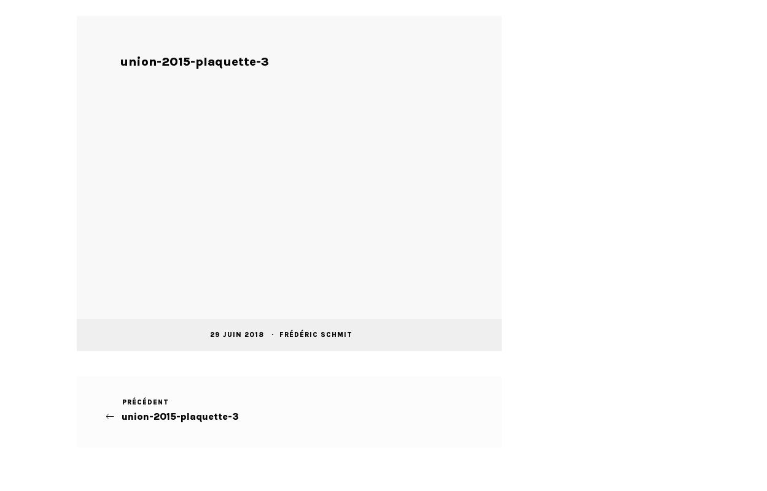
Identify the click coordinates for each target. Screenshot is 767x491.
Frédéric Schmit (317, 335)
